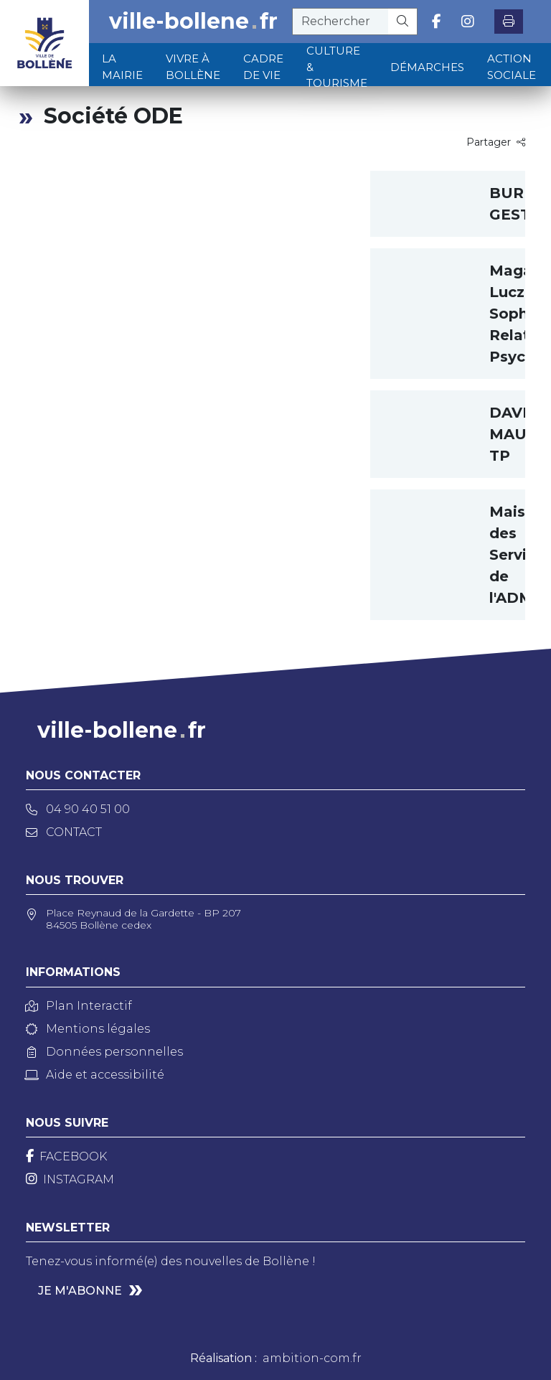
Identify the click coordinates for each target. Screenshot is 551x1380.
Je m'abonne (80, 1290)
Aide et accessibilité (95, 1074)
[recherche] (340, 21)
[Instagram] (70, 1179)
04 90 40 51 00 (78, 809)
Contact (64, 832)
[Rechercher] (403, 21)
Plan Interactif (79, 1006)
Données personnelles (104, 1052)
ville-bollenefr (193, 21)
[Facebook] (66, 1156)
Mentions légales (88, 1029)
